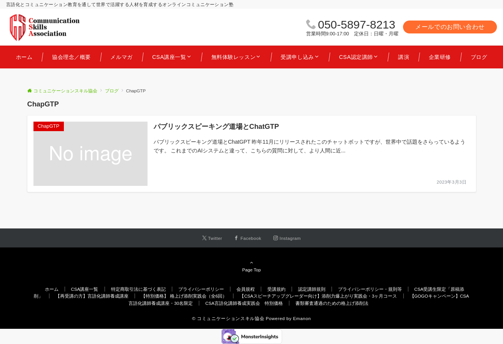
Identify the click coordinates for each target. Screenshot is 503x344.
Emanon (302, 318)
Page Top (251, 266)
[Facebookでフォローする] (247, 238)
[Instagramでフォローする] (287, 238)
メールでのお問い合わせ (450, 27)
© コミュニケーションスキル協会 (228, 318)
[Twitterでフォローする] (212, 238)
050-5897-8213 (356, 24)
